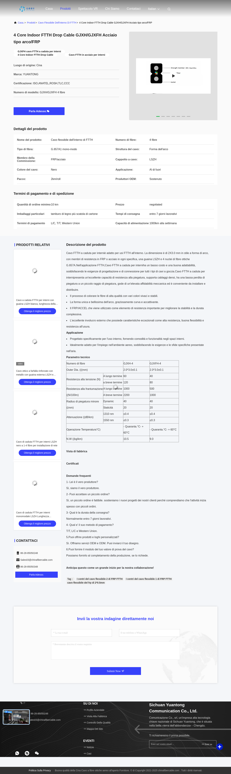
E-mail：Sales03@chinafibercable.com (38, 720)
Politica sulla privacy (40, 770)
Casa (49, 8)
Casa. (21, 22)
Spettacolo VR (88, 8)
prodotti (31, 22)
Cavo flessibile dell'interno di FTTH (57, 22)
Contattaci (133, 8)
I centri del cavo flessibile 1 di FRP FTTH (149, 579)
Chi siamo (112, 8)
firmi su (206, 744)
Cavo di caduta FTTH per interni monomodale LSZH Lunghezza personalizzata (33, 516)
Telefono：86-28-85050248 (32, 713)
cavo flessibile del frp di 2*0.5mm (86, 582)
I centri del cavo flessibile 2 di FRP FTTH (100, 579)
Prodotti (65, 8)
